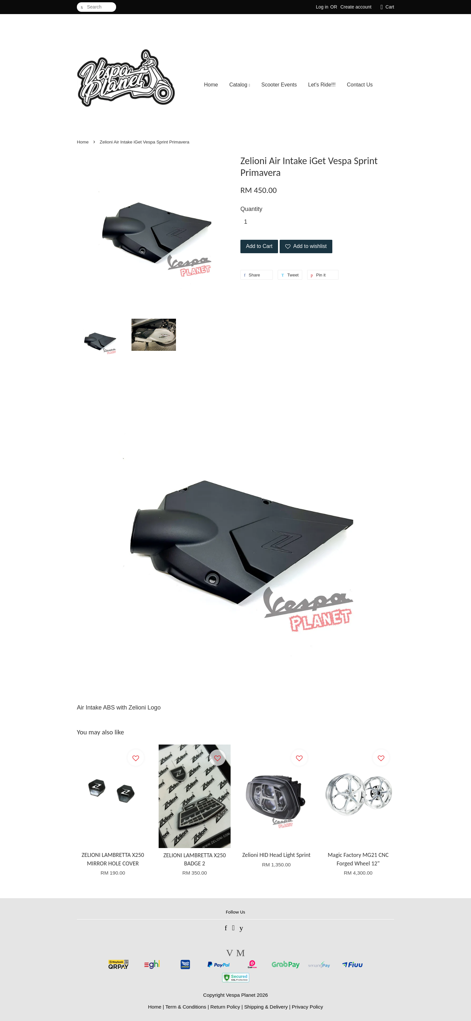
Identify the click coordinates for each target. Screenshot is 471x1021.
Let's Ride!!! (322, 84)
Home (211, 84)
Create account (356, 6)
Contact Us (360, 84)
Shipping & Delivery (266, 1007)
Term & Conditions (185, 1007)
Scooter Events (279, 84)
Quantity (251, 209)
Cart (390, 6)
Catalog (239, 84)
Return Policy (225, 1007)
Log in (322, 6)
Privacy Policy (307, 1007)
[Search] (96, 7)
